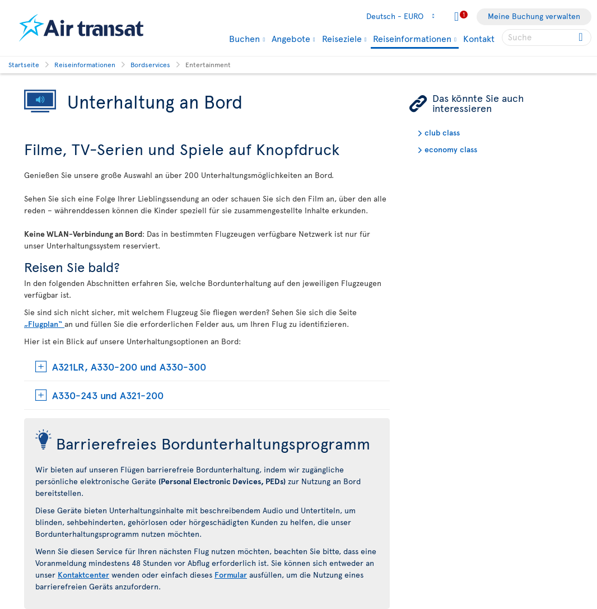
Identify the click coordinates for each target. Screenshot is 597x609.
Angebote (291, 38)
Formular (230, 574)
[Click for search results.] (581, 37)
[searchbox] (546, 37)
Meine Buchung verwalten (534, 16)
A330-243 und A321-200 (108, 395)
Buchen (244, 38)
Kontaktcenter (83, 574)
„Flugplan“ (44, 323)
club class (442, 132)
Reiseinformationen (412, 39)
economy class (451, 149)
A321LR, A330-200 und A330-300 (129, 366)
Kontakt (479, 38)
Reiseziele (342, 38)
